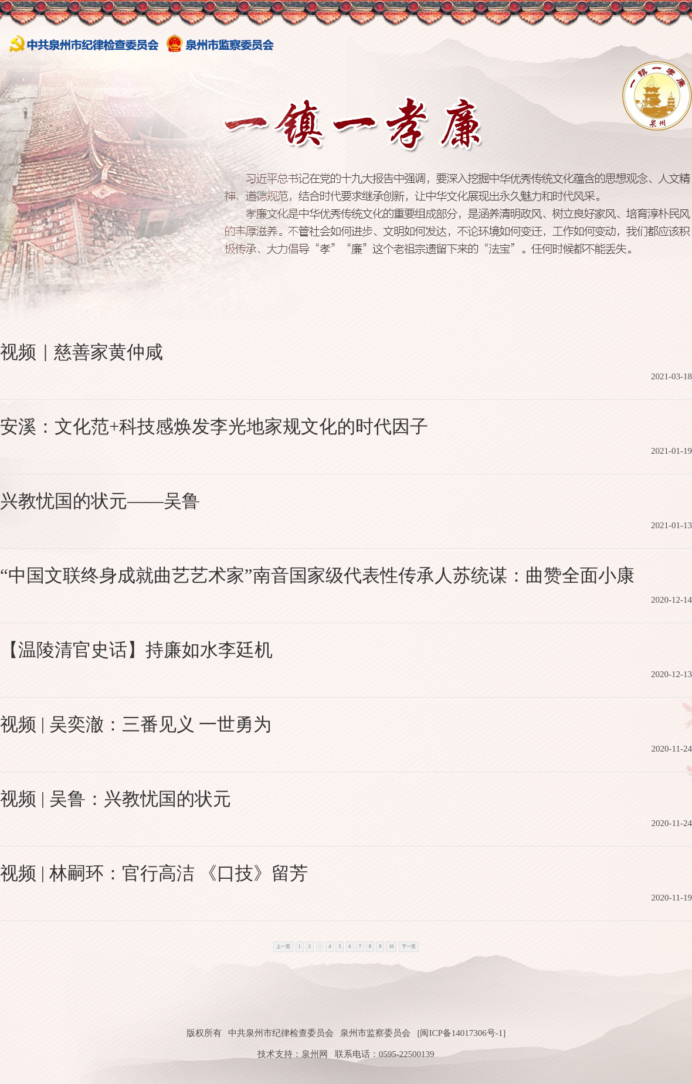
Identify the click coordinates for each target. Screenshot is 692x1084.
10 (391, 946)
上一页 (283, 946)
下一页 (409, 946)
